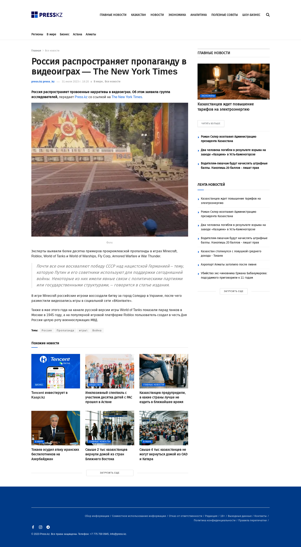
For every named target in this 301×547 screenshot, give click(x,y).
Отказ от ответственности (186, 516)
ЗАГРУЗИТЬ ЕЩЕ (110, 472)
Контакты (260, 516)
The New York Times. (127, 97)
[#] (47, 13)
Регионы (37, 34)
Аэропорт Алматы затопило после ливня (228, 264)
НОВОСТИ (157, 15)
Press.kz (81, 97)
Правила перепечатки (252, 520)
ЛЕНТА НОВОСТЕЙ (211, 185)
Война (97, 330)
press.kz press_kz (43, 81)
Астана (77, 34)
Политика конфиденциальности (215, 520)
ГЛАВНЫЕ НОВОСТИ (113, 15)
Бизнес (64, 34)
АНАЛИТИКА (198, 15)
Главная (36, 50)
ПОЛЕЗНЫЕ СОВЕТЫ (224, 15)
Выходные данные (240, 516)
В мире (51, 34)
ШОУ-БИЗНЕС (251, 15)
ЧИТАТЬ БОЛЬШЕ (211, 123)
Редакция (211, 516)
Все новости (52, 50)
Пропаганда (65, 330)
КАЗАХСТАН (138, 15)
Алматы (91, 34)
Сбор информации (97, 516)
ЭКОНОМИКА (177, 15)
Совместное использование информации (139, 516)
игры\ (83, 330)
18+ (223, 516)
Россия (47, 330)
